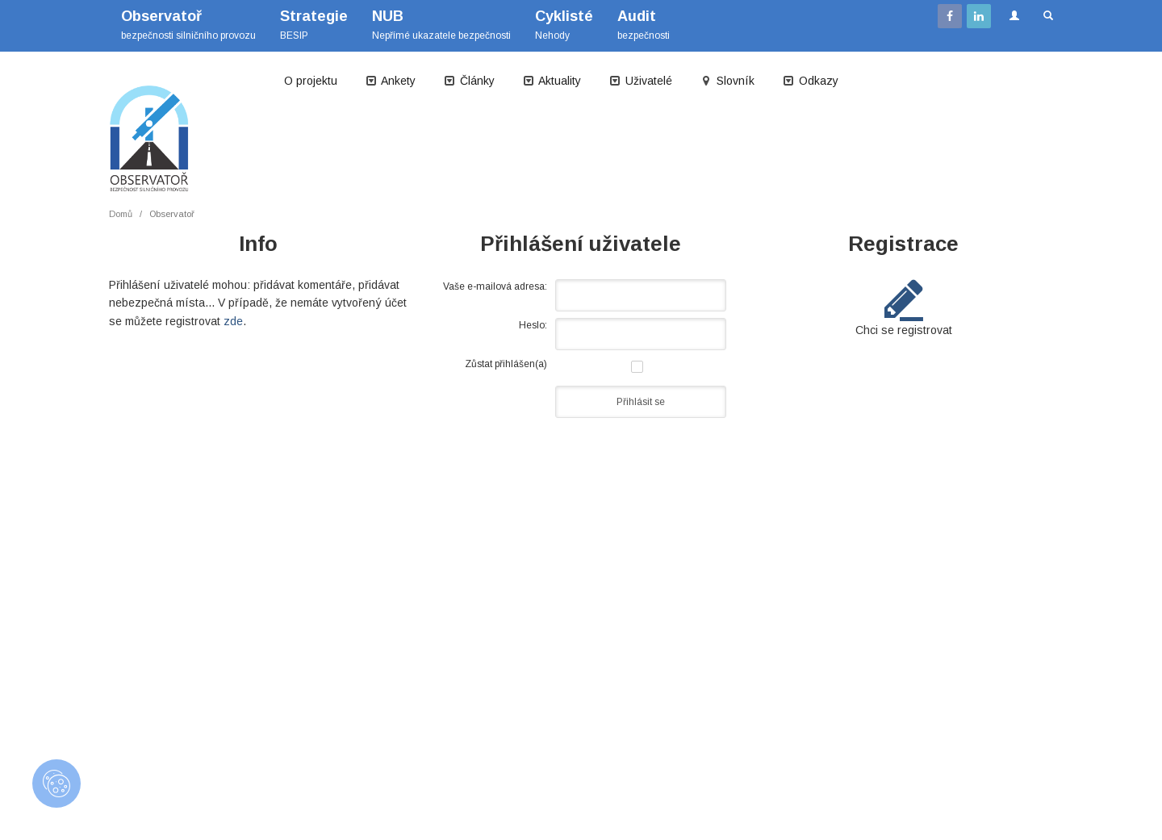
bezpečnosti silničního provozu (188, 24)
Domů (120, 214)
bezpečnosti (643, 24)
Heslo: (533, 325)
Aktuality (551, 80)
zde (233, 321)
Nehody (564, 24)
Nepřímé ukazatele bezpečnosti (441, 24)
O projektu (310, 80)
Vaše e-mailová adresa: (495, 286)
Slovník (727, 80)
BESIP (314, 24)
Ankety (390, 80)
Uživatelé (640, 80)
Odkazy (810, 80)
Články (469, 80)
